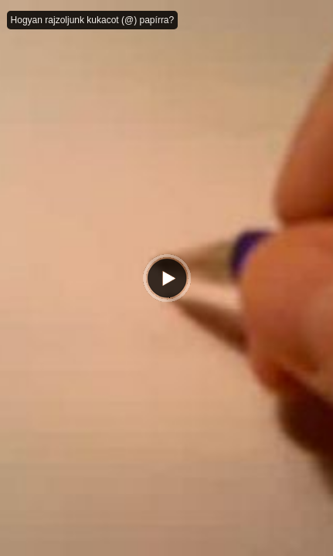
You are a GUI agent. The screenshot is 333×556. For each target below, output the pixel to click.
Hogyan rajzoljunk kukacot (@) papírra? (93, 20)
